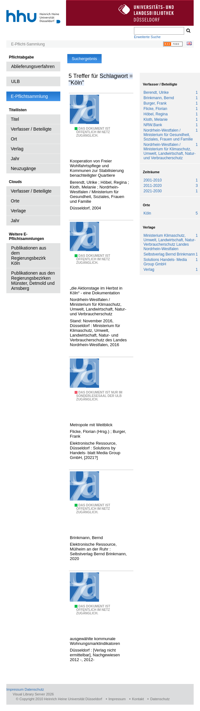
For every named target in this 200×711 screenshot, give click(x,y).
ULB (15, 81)
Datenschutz (34, 689)
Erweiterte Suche (147, 37)
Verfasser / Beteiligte (31, 129)
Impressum (14, 689)
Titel (15, 119)
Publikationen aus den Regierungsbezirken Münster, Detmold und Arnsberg (33, 280)
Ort (14, 138)
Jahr (15, 158)
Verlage (18, 210)
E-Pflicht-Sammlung (28, 44)
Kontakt (138, 699)
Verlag (17, 148)
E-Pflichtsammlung (29, 96)
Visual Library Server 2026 (33, 694)
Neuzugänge (23, 168)
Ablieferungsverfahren (33, 66)
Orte (15, 200)
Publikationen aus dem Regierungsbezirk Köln (28, 255)
